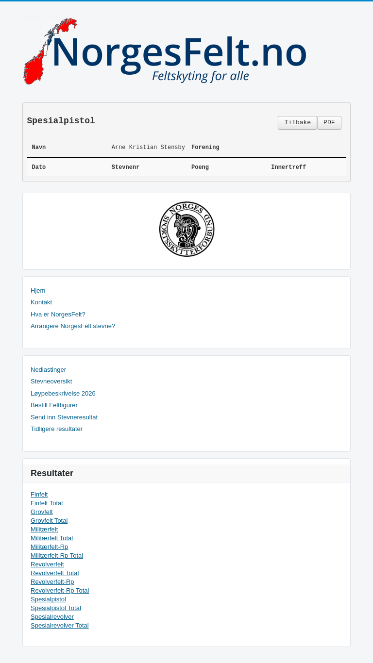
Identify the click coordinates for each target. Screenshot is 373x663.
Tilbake (297, 122)
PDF (329, 122)
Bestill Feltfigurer (54, 405)
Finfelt (39, 494)
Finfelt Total (47, 503)
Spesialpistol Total (56, 608)
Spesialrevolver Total (60, 625)
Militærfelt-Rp (49, 546)
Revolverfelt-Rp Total (60, 590)
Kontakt (41, 302)
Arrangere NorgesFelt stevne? (73, 326)
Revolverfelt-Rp (52, 581)
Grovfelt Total (49, 520)
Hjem (38, 290)
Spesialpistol (48, 599)
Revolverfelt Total (55, 573)
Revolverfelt (47, 564)
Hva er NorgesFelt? (58, 314)
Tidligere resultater (57, 428)
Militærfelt (44, 529)
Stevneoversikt (51, 381)
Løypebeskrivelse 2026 (63, 393)
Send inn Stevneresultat (64, 417)
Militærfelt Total (52, 538)
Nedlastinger (48, 369)
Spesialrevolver (52, 616)
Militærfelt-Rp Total (57, 555)
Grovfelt (42, 511)
